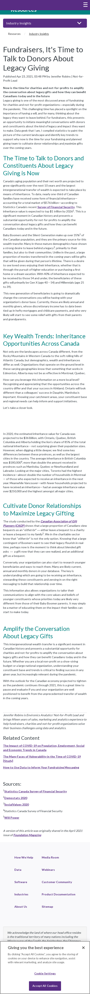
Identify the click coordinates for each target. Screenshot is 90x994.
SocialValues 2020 (16, 804)
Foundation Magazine (27, 835)
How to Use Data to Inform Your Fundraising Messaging (41, 767)
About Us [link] (20, 906)
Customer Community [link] (57, 882)
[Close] (83, 947)
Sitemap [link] (47, 906)
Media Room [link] (50, 857)
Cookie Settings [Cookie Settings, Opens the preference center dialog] (45, 973)
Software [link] (20, 882)
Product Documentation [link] (58, 894)
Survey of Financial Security (56, 207)
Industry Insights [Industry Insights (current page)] (39, 33)
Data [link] (17, 869)
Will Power (11, 817)
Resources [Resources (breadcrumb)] (14, 33)
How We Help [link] (23, 857)
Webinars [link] (48, 869)
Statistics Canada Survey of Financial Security (35, 791)
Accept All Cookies (44, 985)
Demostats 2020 (15, 798)
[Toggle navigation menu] (85, 5)
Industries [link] (21, 894)
